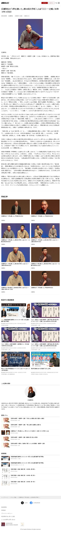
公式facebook (35, 502)
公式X (24, 502)
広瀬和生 (10, 16)
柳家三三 (27, 16)
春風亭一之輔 (18, 16)
